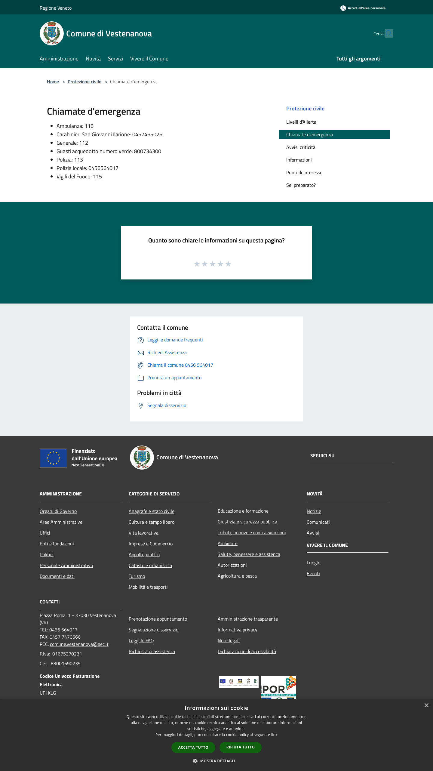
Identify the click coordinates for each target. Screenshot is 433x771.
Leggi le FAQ (141, 640)
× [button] (426, 705)
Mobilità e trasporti (148, 587)
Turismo (137, 576)
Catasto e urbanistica (150, 565)
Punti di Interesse (304, 172)
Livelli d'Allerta (301, 121)
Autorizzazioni (232, 565)
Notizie (314, 511)
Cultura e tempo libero (151, 522)
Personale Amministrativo (66, 565)
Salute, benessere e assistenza (249, 554)
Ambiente (228, 543)
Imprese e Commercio (151, 543)
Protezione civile (84, 81)
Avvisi (313, 532)
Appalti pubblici (144, 554)
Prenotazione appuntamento (158, 618)
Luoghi (314, 562)
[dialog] (216, 735)
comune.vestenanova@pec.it (79, 644)
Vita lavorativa (143, 532)
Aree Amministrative (61, 522)
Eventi (313, 573)
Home (53, 81)
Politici (47, 554)
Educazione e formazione (243, 510)
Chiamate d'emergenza (309, 134)
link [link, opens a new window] (274, 734)
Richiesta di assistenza (152, 651)
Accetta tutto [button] (193, 747)
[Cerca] (386, 33)
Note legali (229, 640)
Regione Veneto (56, 7)
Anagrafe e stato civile (151, 511)
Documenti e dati (57, 576)
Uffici (45, 532)
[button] (216, 761)
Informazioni (299, 159)
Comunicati (318, 522)
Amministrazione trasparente (248, 618)
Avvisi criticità (300, 147)
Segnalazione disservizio (153, 629)
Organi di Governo (58, 511)
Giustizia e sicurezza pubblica (247, 521)
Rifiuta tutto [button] (240, 747)
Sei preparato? (301, 185)
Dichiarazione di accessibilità (247, 651)
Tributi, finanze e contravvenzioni (252, 532)
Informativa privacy (237, 629)
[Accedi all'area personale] (363, 8)
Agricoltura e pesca (237, 575)
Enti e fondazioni (57, 543)
